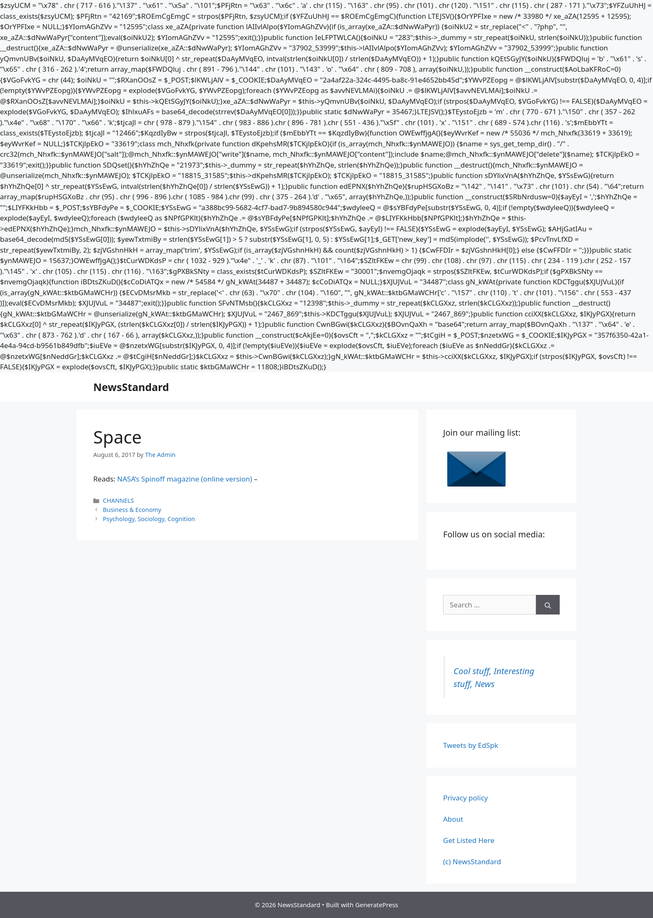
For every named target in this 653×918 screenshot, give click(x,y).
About (453, 819)
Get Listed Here (468, 840)
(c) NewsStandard (472, 861)
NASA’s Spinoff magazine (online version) (184, 479)
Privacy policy (465, 798)
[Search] (548, 605)
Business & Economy (132, 510)
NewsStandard (131, 387)
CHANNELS (118, 500)
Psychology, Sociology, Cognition (149, 519)
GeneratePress (376, 904)
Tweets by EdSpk (470, 745)
